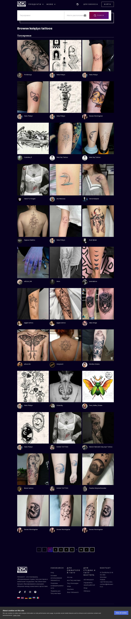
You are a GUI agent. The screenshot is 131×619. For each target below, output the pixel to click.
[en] (22, 598)
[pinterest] (35, 591)
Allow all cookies (121, 613)
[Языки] (77, 4)
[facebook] (25, 591)
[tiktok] (19, 591)
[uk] (30, 598)
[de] (26, 598)
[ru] (34, 598)
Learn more (16, 615)
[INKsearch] (21, 4)
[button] (77, 4)
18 (81, 550)
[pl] (18, 598)
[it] (38, 598)
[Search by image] (85, 15)
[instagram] (30, 591)
